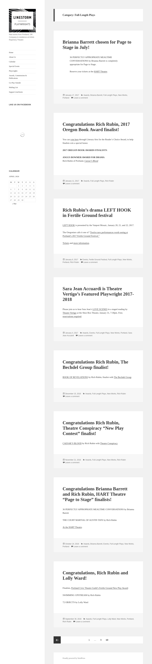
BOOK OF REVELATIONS (75, 377)
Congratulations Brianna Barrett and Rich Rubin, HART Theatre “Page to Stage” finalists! (95, 494)
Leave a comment (81, 98)
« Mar (14, 204)
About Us (12, 57)
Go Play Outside (15, 83)
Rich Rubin (109, 181)
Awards (86, 95)
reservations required (72, 316)
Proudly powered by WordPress (74, 658)
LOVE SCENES (100, 309)
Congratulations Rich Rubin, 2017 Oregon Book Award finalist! (96, 127)
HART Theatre (100, 71)
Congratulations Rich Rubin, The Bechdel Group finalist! (95, 364)
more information (81, 243)
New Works (122, 95)
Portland (66, 98)
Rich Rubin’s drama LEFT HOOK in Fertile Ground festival (97, 212)
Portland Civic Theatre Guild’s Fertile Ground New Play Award (99, 588)
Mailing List (13, 87)
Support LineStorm (16, 92)
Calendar (12, 62)
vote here (74, 139)
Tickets (66, 243)
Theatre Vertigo (69, 313)
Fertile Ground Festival (98, 260)
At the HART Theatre (72, 527)
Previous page (57, 639)
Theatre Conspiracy (109, 443)
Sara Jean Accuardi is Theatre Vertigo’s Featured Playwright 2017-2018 (98, 294)
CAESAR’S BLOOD (72, 443)
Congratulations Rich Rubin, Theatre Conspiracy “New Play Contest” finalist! (93, 428)
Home (11, 52)
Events (85, 260)
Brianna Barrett (96, 95)
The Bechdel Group (122, 377)
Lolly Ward (111, 619)
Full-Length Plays (110, 95)
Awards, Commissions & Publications (18, 76)
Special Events (14, 66)
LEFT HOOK (69, 225)
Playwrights (13, 71)
